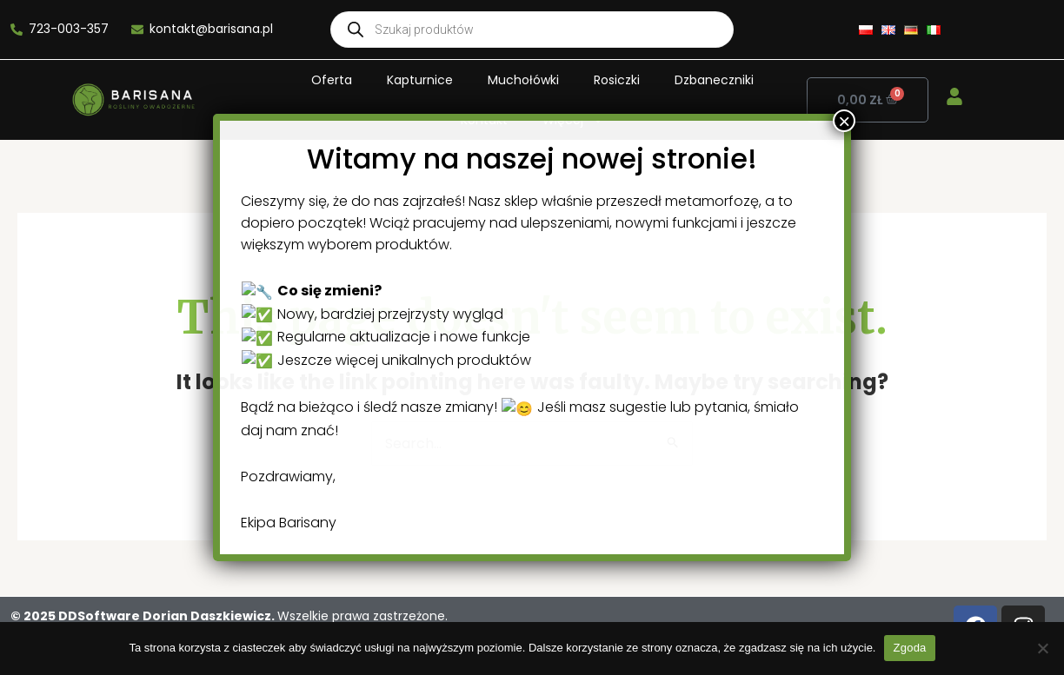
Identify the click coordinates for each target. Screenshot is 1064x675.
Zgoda (909, 647)
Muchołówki (523, 80)
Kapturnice (420, 80)
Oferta (331, 80)
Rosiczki (617, 80)
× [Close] (694, 591)
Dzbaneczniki (714, 80)
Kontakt (484, 120)
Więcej (573, 120)
